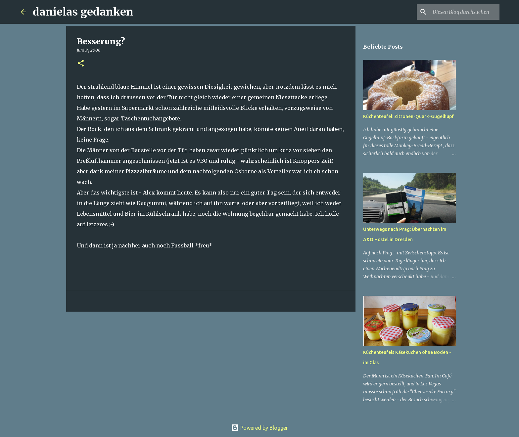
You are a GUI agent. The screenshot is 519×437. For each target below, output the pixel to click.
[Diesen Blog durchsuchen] (464, 12)
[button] (81, 63)
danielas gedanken (83, 12)
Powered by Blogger (259, 428)
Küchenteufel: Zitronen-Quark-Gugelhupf (408, 116)
